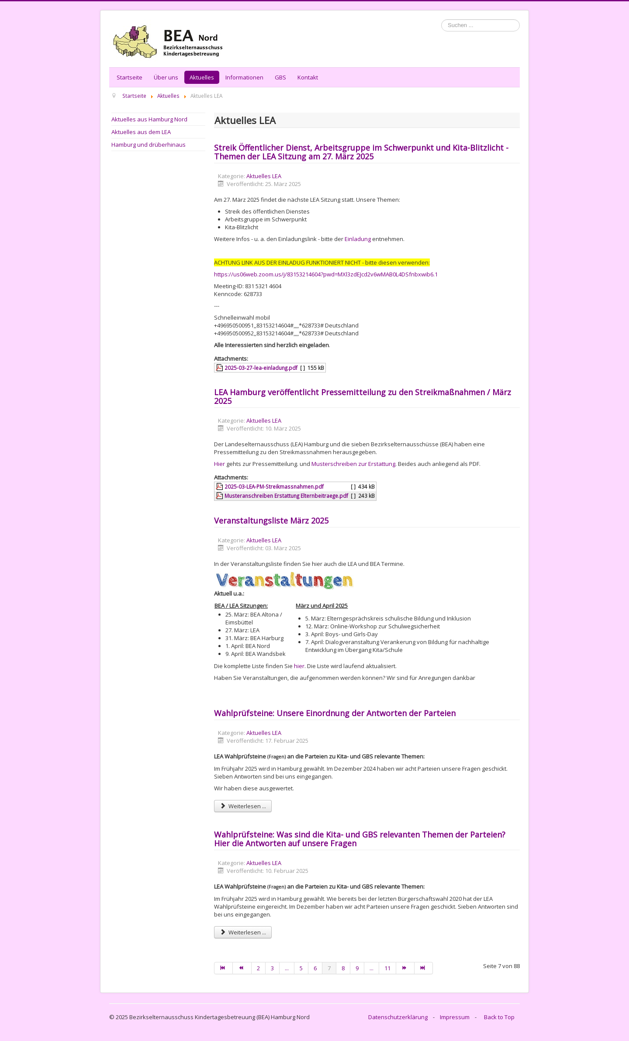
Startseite (129, 77)
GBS (280, 77)
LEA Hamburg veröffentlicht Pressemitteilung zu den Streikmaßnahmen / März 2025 (362, 396)
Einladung (358, 239)
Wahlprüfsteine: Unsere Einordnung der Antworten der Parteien (335, 713)
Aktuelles (202, 77)
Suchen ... (441, 19)
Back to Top (499, 1017)
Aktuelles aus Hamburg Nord (149, 119)
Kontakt (307, 77)
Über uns (166, 77)
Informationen (244, 77)
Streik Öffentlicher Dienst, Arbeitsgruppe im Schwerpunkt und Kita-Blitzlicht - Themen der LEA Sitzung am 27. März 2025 (361, 152)
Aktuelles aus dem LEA (141, 132)
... (287, 968)
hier (299, 666)
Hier (219, 464)
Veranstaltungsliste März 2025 (271, 520)
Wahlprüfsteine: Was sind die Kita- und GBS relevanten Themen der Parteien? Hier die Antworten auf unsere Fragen (359, 838)
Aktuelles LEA (263, 176)
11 (387, 968)
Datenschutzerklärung (398, 1017)
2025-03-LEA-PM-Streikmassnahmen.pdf (274, 486)
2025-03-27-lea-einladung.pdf (261, 367)
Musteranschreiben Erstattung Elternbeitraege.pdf (286, 495)
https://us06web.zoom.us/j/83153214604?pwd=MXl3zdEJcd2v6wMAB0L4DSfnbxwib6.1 (326, 274)
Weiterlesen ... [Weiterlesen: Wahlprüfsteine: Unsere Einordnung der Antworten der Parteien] (243, 806)
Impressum (455, 1017)
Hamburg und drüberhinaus (148, 144)
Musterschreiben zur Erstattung (353, 464)
